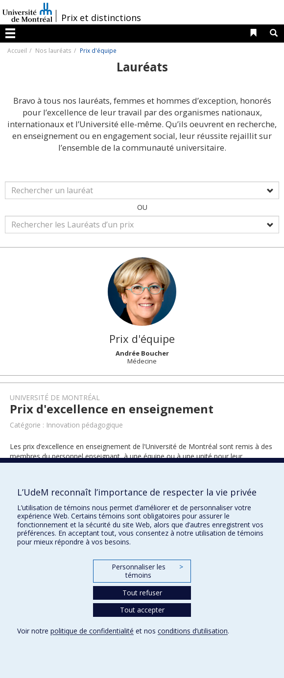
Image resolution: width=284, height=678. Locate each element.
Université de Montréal (27, 12)
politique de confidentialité (92, 630)
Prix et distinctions (101, 17)
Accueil (17, 50)
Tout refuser (142, 592)
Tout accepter (142, 609)
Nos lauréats (53, 50)
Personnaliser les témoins (147, 571)
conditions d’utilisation (193, 630)
